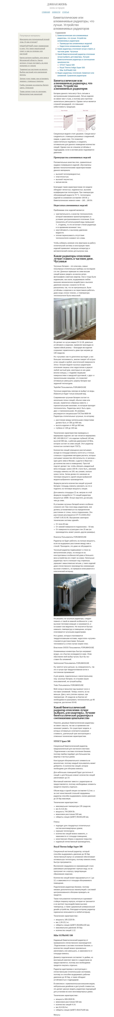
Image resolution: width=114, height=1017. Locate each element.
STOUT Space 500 (67, 65)
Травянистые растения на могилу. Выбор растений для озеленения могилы (34, 72)
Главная (46, 12)
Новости (56, 12)
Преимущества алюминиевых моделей (76, 43)
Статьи (65, 12)
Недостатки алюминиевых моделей (74, 46)
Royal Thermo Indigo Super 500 (72, 68)
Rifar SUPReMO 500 (68, 70)
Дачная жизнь (57, 4)
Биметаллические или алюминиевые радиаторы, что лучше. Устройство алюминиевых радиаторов (72, 38)
